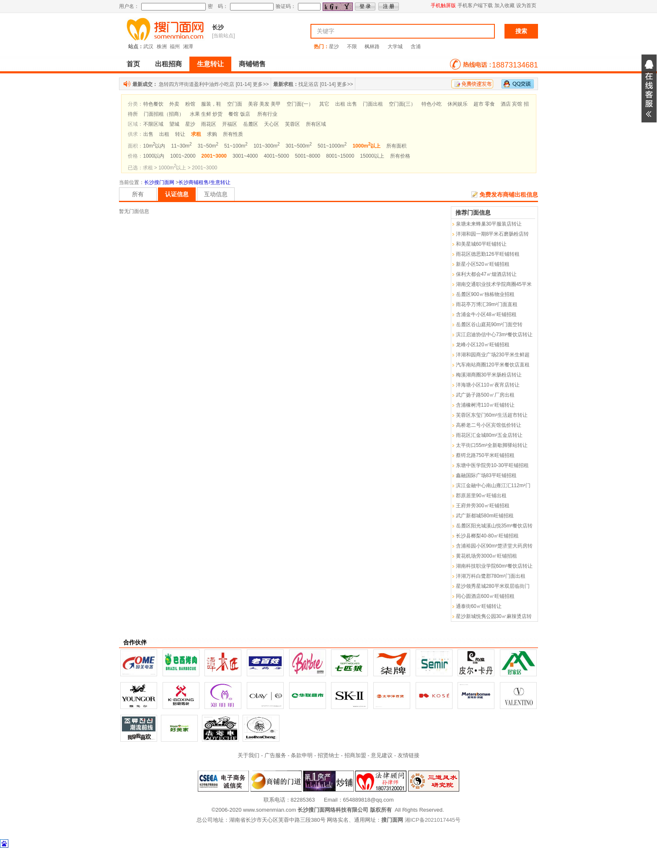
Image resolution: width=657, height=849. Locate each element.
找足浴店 (308, 84)
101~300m (266, 146)
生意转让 (210, 64)
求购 (212, 134)
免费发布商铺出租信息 (508, 194)
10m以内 (154, 146)
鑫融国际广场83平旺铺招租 (486, 475)
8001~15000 (340, 156)
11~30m (181, 146)
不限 (352, 46)
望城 (174, 124)
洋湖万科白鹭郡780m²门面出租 (490, 576)
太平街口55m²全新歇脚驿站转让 (492, 445)
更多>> (261, 84)
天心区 (271, 124)
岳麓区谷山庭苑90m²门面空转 (489, 324)
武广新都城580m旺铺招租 (485, 516)
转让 (180, 134)
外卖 (174, 104)
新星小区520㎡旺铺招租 (483, 264)
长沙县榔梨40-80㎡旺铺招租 (487, 536)
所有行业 (267, 114)
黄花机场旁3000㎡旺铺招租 (486, 556)
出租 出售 (346, 104)
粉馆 (190, 104)
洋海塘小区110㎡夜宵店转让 (488, 385)
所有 (138, 194)
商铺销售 (252, 64)
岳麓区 (250, 124)
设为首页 (526, 5)
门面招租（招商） (164, 114)
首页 (133, 64)
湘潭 (188, 46)
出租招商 (168, 64)
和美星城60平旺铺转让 (481, 244)
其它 (324, 104)
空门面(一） (300, 104)
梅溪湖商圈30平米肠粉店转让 (489, 375)
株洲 (162, 46)
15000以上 (372, 156)
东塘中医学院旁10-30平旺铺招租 (492, 465)
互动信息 (216, 194)
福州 (175, 46)
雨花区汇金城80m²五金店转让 (489, 435)
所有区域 (316, 124)
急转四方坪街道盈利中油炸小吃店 (196, 84)
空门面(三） (402, 104)
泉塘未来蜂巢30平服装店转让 (489, 224)
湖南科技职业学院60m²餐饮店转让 (494, 566)
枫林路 (372, 46)
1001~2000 (182, 156)
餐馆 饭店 (239, 114)
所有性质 (233, 134)
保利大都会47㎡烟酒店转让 (486, 274)
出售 (148, 134)
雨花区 (208, 124)
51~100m (236, 146)
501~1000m (332, 146)
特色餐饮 (153, 104)
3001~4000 (245, 156)
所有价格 (400, 156)
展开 (649, 88)
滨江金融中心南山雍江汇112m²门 (493, 485)
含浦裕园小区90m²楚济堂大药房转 (494, 546)
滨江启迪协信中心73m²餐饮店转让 (494, 335)
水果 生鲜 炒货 (206, 114)
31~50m (208, 146)
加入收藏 (504, 5)
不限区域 (153, 124)
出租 (164, 134)
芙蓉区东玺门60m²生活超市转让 (492, 415)
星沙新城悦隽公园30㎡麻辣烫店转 (494, 616)
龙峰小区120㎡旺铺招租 (483, 345)
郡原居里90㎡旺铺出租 (481, 495)
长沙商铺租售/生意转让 (204, 182)
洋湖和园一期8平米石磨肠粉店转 (492, 234)
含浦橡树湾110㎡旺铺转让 (485, 405)
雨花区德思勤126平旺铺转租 (488, 254)
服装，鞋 (211, 104)
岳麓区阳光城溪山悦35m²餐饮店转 (494, 526)
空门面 (234, 104)
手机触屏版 (443, 5)
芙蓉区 (292, 124)
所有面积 (396, 146)
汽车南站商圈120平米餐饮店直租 (493, 365)
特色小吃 (432, 104)
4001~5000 (276, 156)
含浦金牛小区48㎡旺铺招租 (486, 314)
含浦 (416, 46)
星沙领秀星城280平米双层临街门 (493, 586)
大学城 (395, 46)
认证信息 (177, 194)
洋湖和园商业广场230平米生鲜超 (493, 355)
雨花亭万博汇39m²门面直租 (486, 304)
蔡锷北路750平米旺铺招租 (485, 455)
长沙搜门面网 (159, 182)
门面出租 (373, 104)
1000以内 (154, 156)
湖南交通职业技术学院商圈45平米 (494, 284)
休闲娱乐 (457, 104)
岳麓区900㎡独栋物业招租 (485, 294)
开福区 (229, 124)
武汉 (148, 46)
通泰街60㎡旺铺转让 (479, 606)
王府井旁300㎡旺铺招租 (483, 506)
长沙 (218, 27)
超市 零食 (484, 104)
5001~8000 (307, 156)
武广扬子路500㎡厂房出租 (485, 395)
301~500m (298, 146)
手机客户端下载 (475, 5)
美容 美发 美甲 (264, 104)
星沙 (334, 46)
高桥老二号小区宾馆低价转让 (488, 425)
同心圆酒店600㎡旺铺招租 (485, 596)
